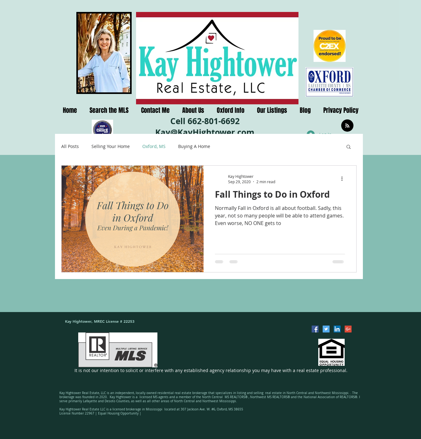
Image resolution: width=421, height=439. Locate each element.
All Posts (70, 146)
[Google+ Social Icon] (348, 329)
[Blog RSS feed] (347, 125)
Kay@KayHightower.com (204, 132)
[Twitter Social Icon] (326, 329)
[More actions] (344, 179)
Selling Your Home (110, 146)
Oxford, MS (154, 146)
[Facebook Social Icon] (315, 329)
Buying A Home (194, 146)
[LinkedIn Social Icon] (337, 329)
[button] (349, 147)
